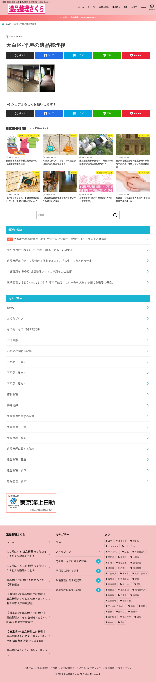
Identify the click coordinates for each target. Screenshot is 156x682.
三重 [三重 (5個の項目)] (126, 552)
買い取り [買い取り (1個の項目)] (112, 617)
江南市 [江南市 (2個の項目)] (123, 595)
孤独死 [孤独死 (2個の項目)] (111, 579)
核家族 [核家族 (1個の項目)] (111, 595)
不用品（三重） (16, 361)
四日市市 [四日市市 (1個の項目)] (137, 568)
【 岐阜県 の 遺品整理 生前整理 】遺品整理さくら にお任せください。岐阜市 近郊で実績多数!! (27, 617)
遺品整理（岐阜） (18, 470)
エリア (134, 7)
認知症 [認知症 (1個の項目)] (121, 611)
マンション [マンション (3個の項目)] (113, 546)
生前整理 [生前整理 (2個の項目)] (112, 600)
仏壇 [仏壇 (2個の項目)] (110, 563)
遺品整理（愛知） (18, 481)
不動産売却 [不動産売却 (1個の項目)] (140, 552)
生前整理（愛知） (18, 437)
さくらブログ (15, 318)
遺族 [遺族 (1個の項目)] (139, 617)
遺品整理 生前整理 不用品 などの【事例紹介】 (25, 582)
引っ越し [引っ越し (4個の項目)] (126, 584)
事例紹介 (116, 7)
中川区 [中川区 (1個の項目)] (123, 557)
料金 (126, 7)
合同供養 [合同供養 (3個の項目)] (137, 563)
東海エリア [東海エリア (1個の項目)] (140, 590)
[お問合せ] (152, 7)
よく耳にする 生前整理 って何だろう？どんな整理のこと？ (26, 568)
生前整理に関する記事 (20, 416)
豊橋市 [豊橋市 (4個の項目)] (134, 611)
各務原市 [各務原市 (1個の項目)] (122, 563)
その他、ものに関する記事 (23, 329)
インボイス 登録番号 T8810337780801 (78, 17)
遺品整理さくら (71, 674)
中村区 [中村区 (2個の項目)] (136, 557)
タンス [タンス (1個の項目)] (136, 541)
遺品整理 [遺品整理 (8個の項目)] (126, 617)
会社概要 (109, 668)
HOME (8, 24)
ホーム (81, 7)
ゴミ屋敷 (12, 340)
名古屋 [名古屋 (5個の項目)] (111, 568)
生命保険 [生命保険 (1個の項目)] (126, 600)
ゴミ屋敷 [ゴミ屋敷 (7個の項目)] (122, 541)
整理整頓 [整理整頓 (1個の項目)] (124, 590)
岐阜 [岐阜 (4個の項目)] (137, 579)
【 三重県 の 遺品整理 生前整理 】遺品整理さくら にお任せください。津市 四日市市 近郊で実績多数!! (27, 636)
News (143, 7)
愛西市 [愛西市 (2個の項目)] (111, 590)
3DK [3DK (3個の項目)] (110, 541)
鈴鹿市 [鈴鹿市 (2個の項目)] (111, 622)
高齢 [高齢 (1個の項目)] (122, 622)
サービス (92, 7)
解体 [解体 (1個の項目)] (110, 611)
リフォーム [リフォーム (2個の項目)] (113, 552)
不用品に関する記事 (19, 350)
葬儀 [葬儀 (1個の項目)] (133, 606)
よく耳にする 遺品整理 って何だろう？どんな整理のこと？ (26, 554)
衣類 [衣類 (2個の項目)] (143, 606)
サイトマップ (125, 668)
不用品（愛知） (16, 383)
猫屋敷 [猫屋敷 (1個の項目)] (136, 595)
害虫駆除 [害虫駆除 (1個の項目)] (124, 579)
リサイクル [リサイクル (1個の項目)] (129, 546)
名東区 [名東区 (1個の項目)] (123, 568)
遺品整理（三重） (18, 459)
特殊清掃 (12, 405)
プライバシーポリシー (90, 668)
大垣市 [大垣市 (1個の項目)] (125, 573)
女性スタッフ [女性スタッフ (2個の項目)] (141, 573)
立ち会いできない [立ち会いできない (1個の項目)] (116, 606)
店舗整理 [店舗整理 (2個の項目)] (112, 584)
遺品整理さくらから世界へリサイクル (27, 652)
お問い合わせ (68, 668)
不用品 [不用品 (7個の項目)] (111, 557)
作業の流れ (104, 7)
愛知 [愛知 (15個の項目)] (139, 584)
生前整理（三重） (18, 427)
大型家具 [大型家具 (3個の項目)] (112, 573)
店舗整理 (12, 394)
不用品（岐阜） (16, 372)
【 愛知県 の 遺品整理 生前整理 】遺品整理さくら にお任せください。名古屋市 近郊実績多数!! (27, 598)
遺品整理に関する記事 (20, 448)
